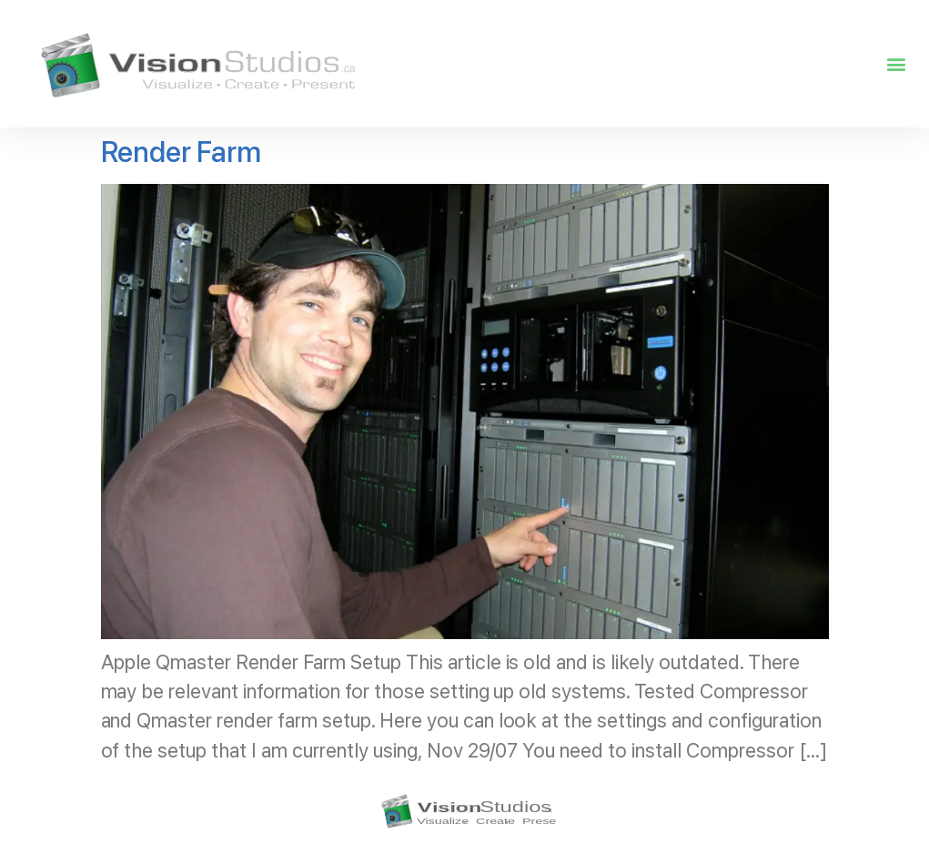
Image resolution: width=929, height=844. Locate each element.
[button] (896, 64)
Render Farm (181, 152)
